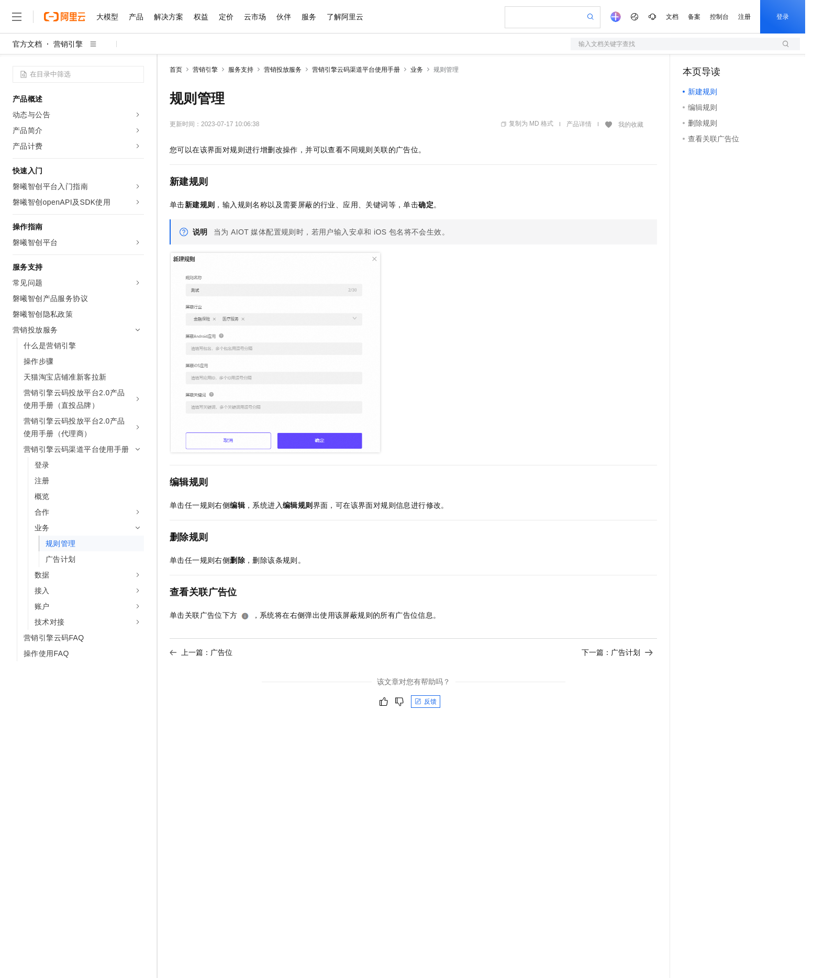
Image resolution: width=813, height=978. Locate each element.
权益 (201, 17)
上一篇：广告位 (201, 652)
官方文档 (27, 44)
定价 (226, 17)
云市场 (255, 17)
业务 (416, 69)
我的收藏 (630, 124)
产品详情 (579, 124)
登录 (782, 16)
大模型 (107, 17)
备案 (694, 16)
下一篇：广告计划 (617, 652)
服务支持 (240, 69)
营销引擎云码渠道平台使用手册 (356, 69)
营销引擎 (68, 44)
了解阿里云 (345, 17)
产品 (136, 17)
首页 (176, 69)
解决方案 (168, 17)
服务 (309, 17)
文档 (672, 16)
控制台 (719, 16)
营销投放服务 (283, 69)
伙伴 (283, 17)
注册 (744, 16)
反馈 (426, 701)
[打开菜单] (17, 17)
